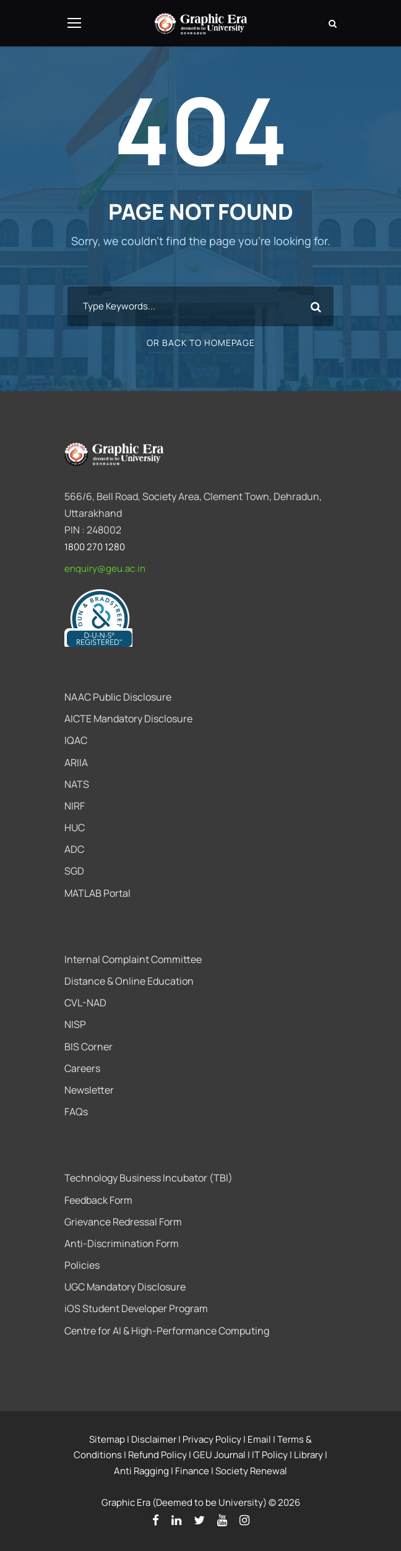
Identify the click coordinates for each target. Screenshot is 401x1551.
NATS (76, 784)
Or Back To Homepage (201, 342)
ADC (74, 849)
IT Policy (270, 1454)
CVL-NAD (85, 1002)
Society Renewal (251, 1470)
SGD (74, 871)
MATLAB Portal (97, 893)
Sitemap (107, 1439)
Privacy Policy (212, 1439)
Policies (82, 1265)
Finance (192, 1470)
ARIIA (76, 762)
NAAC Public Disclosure (117, 697)
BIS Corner (88, 1046)
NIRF (74, 806)
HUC (74, 827)
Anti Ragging (141, 1470)
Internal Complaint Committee (133, 959)
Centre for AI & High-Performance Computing (166, 1330)
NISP (75, 1024)
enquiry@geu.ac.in (104, 568)
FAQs (76, 1111)
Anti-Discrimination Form (121, 1243)
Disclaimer (153, 1439)
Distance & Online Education (129, 981)
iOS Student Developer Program (136, 1308)
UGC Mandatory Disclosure (125, 1287)
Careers (82, 1068)
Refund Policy (157, 1454)
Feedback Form (98, 1200)
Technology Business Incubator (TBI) (148, 1178)
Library (308, 1454)
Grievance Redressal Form (123, 1222)
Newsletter (89, 1090)
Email (259, 1439)
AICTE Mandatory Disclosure (128, 718)
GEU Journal (219, 1454)
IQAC (75, 740)
